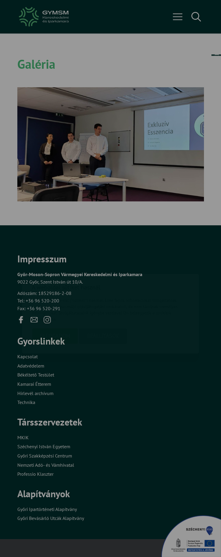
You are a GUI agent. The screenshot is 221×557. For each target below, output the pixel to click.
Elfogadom (55, 300)
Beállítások (103, 300)
